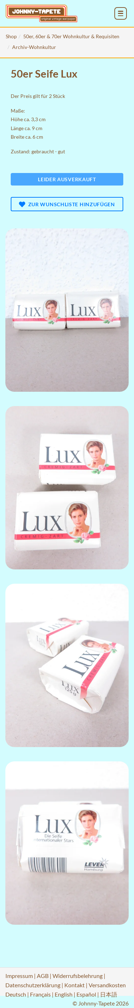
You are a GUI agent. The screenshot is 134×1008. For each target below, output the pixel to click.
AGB (43, 975)
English (64, 994)
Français (40, 994)
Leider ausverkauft (67, 179)
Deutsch (15, 994)
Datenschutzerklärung (32, 985)
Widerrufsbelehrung (78, 975)
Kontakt (74, 985)
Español (86, 994)
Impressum (19, 975)
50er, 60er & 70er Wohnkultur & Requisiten (71, 36)
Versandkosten (107, 985)
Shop (11, 36)
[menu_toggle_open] (120, 13)
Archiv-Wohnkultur (34, 47)
